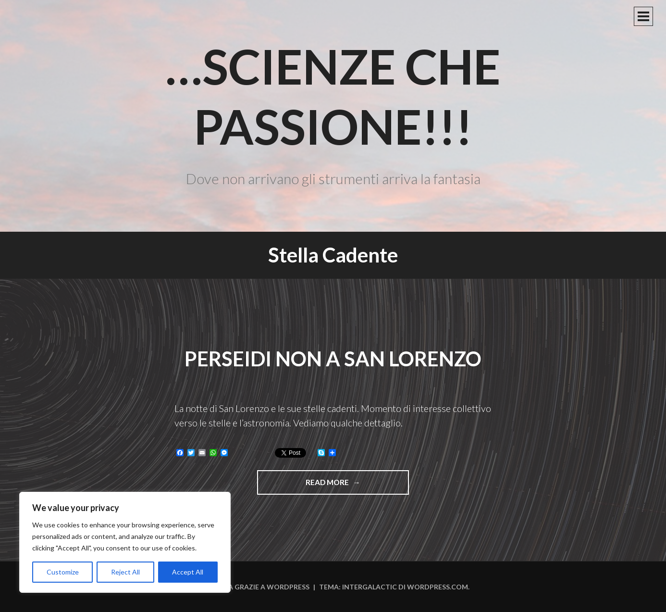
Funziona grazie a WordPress (253, 587)
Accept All (187, 572)
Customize (63, 572)
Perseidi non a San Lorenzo (333, 359)
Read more (347, 485)
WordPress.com (437, 587)
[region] (125, 542)
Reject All (125, 572)
